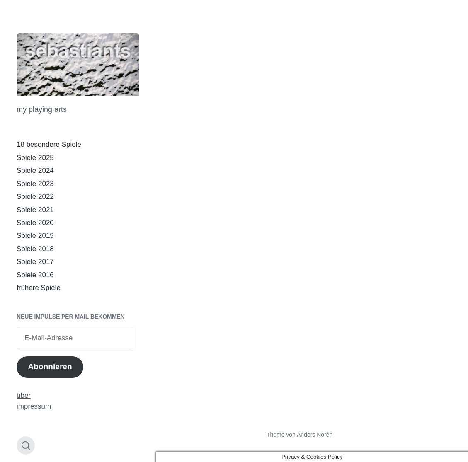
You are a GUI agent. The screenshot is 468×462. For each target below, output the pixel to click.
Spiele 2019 (35, 235)
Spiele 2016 (35, 275)
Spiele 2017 (35, 262)
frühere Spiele (39, 288)
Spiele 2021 (35, 210)
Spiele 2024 (35, 170)
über (24, 395)
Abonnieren (50, 366)
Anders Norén (314, 434)
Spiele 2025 (35, 158)
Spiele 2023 (35, 184)
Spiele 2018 (35, 249)
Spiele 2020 (35, 223)
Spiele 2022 (35, 197)
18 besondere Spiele (49, 144)
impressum (34, 406)
